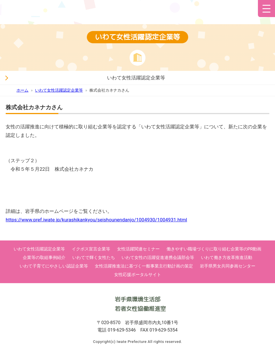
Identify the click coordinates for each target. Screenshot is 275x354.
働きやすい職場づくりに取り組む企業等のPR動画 (214, 249)
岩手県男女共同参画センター (227, 266)
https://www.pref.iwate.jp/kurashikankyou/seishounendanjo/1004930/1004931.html (96, 220)
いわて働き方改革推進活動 (226, 257)
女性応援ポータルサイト (137, 274)
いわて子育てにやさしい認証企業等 (54, 266)
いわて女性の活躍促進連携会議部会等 (158, 257)
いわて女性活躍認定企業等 (136, 78)
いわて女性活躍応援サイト (76, 14)
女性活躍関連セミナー (138, 249)
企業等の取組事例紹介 (44, 257)
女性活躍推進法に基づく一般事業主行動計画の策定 (144, 266)
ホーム (22, 90)
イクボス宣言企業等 (91, 249)
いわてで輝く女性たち (93, 257)
